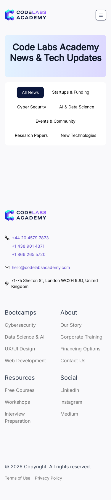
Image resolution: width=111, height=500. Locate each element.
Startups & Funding (70, 91)
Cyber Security (31, 106)
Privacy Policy (48, 477)
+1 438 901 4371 (28, 246)
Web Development (25, 360)
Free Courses (19, 390)
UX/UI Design (20, 349)
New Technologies (78, 135)
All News (30, 92)
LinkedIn (69, 390)
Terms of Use (17, 477)
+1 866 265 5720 (29, 254)
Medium (69, 414)
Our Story (71, 325)
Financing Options (80, 349)
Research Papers (31, 135)
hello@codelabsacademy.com (41, 267)
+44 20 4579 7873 (30, 237)
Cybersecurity (20, 325)
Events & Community (55, 121)
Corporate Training (81, 337)
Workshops (17, 402)
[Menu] (101, 15)
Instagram (71, 402)
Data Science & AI (24, 337)
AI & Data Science (76, 106)
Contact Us (72, 360)
